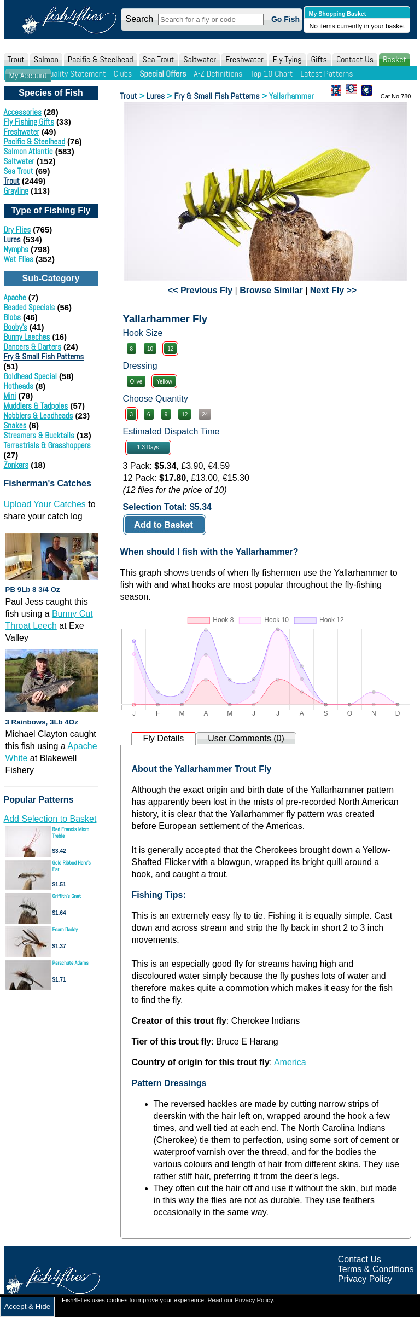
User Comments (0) (246, 738)
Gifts (319, 59)
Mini (10, 396)
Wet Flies (18, 259)
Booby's (15, 327)
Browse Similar (271, 290)
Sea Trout (158, 59)
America (290, 1062)
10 (150, 349)
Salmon (46, 59)
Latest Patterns (326, 73)
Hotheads (18, 386)
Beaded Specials (29, 307)
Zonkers (16, 465)
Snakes (15, 425)
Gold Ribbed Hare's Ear (71, 866)
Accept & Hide (27, 1306)
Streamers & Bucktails (39, 435)
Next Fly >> (333, 290)
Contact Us (355, 59)
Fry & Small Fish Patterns (44, 356)
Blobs (12, 317)
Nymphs (16, 249)
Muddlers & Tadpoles (36, 406)
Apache (15, 297)
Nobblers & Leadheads (38, 415)
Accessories (23, 112)
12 (170, 349)
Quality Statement (75, 73)
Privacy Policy (365, 1279)
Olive (136, 382)
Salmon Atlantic (28, 151)
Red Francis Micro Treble (71, 832)
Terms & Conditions (376, 1269)
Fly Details (163, 738)
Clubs (122, 73)
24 (205, 414)
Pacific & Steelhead (100, 59)
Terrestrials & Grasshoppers (47, 445)
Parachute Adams (70, 962)
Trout (16, 59)
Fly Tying (287, 59)
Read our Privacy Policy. (241, 1300)
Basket (394, 59)
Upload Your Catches (45, 504)
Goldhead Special (30, 376)
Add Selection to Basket (50, 818)
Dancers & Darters (32, 346)
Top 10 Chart (271, 73)
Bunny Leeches (27, 337)
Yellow (164, 382)
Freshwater (244, 59)
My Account (28, 75)
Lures (12, 239)
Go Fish (285, 19)
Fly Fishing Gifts (29, 122)
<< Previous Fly (200, 290)
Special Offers (162, 73)
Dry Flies (17, 229)
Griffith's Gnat (66, 896)
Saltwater (199, 59)
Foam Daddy (65, 929)
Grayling (16, 190)
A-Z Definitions (218, 73)
